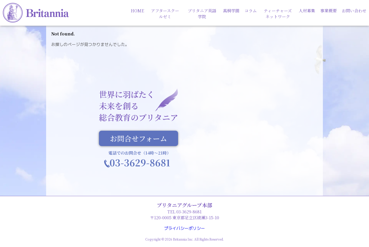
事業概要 (328, 11)
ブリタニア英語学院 (202, 14)
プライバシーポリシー (184, 228)
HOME (137, 11)
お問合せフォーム (138, 138)
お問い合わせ (354, 11)
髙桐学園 (231, 11)
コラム (250, 11)
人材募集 (307, 11)
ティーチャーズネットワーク (278, 14)
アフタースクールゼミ (165, 14)
